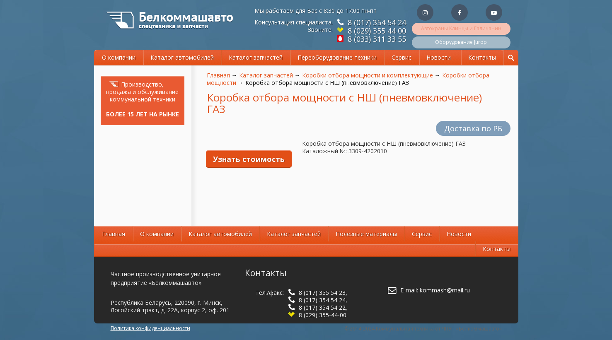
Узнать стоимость (249, 159)
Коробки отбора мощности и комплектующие (367, 75)
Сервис (401, 57)
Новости (438, 57)
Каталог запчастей (256, 57)
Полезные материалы (366, 234)
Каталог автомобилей (182, 57)
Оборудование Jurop (461, 42)
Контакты (482, 57)
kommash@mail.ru (445, 290)
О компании (118, 57)
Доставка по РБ (473, 128)
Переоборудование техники (337, 57)
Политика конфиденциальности (150, 328)
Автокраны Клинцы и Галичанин (461, 28)
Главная (218, 75)
